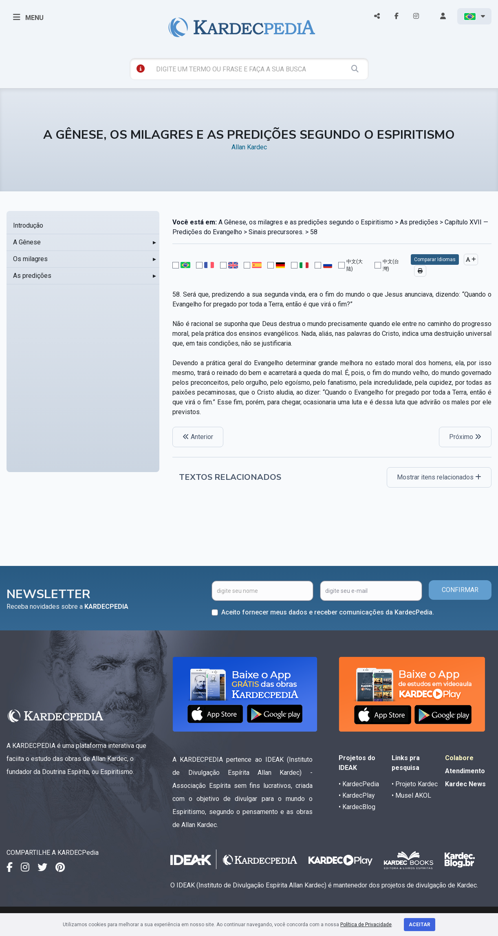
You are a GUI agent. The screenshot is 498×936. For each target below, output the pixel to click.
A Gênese (27, 242)
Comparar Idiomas (435, 259)
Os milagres (30, 259)
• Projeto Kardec (415, 784)
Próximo (465, 437)
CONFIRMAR (460, 590)
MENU (28, 17)
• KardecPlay (357, 795)
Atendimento (465, 771)
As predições (32, 275)
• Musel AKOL (411, 795)
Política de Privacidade (366, 924)
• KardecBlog (357, 807)
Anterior (198, 437)
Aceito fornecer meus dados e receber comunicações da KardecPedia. (327, 612)
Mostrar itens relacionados (439, 477)
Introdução (28, 225)
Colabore (459, 758)
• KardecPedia (359, 784)
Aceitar (419, 924)
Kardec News (465, 784)
